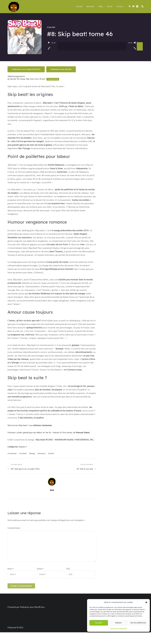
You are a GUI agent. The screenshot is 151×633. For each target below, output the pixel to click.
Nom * (10, 569)
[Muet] (135, 46)
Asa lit (109, 7)
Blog (101, 7)
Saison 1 (23, 447)
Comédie (23, 453)
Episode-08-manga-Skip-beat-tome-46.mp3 (27, 79)
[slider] (91, 46)
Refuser (118, 623)
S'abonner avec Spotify (61, 69)
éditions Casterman (43, 425)
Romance (41, 453)
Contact (120, 7)
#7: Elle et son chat (85, 469)
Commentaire (14, 528)
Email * (40, 569)
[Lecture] (49, 46)
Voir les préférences (138, 623)
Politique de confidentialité (118, 628)
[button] (146, 602)
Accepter (98, 623)
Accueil (80, 7)
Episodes (91, 7)
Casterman (12, 453)
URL (68, 569)
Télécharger (52, 79)
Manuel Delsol (83, 432)
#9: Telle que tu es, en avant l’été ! (25, 469)
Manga (32, 453)
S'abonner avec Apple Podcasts (26, 69)
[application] (95, 45)
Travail (50, 453)
